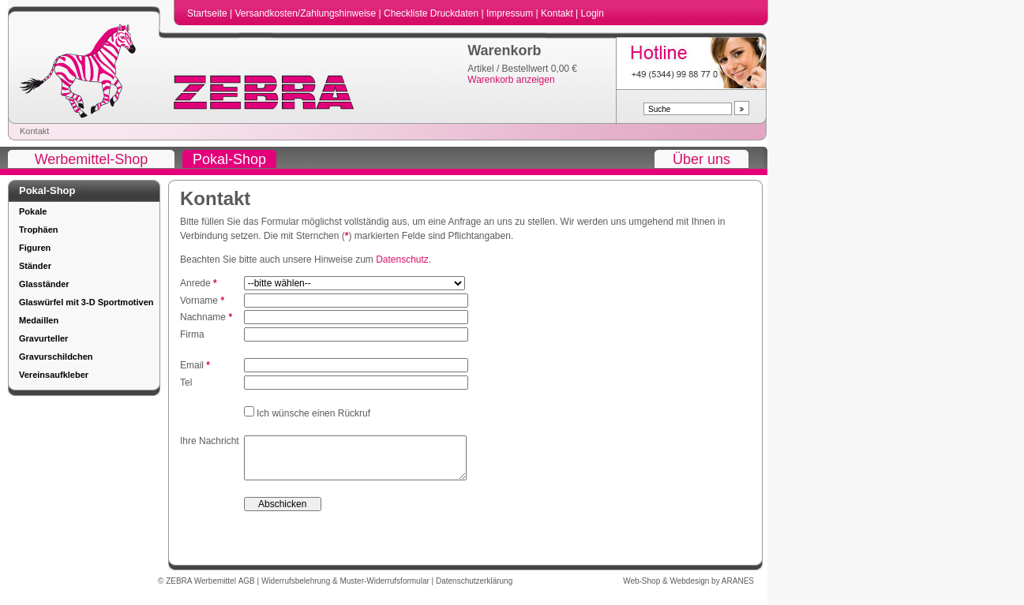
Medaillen (38, 320)
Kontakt (558, 13)
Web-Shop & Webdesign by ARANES (688, 588)
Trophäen (38, 229)
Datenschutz (402, 259)
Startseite (208, 13)
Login (592, 13)
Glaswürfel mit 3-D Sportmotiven (86, 302)
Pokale (33, 211)
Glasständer (44, 284)
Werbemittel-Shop (91, 159)
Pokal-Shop (229, 159)
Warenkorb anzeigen (510, 79)
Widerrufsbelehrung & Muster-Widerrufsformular (346, 588)
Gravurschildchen (56, 356)
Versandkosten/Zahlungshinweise (306, 13)
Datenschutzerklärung (474, 588)
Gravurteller (43, 338)
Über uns (701, 159)
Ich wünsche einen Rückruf (312, 413)
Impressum (511, 13)
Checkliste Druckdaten (432, 13)
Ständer (35, 266)
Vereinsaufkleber (53, 374)
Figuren (35, 247)
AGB (247, 588)
